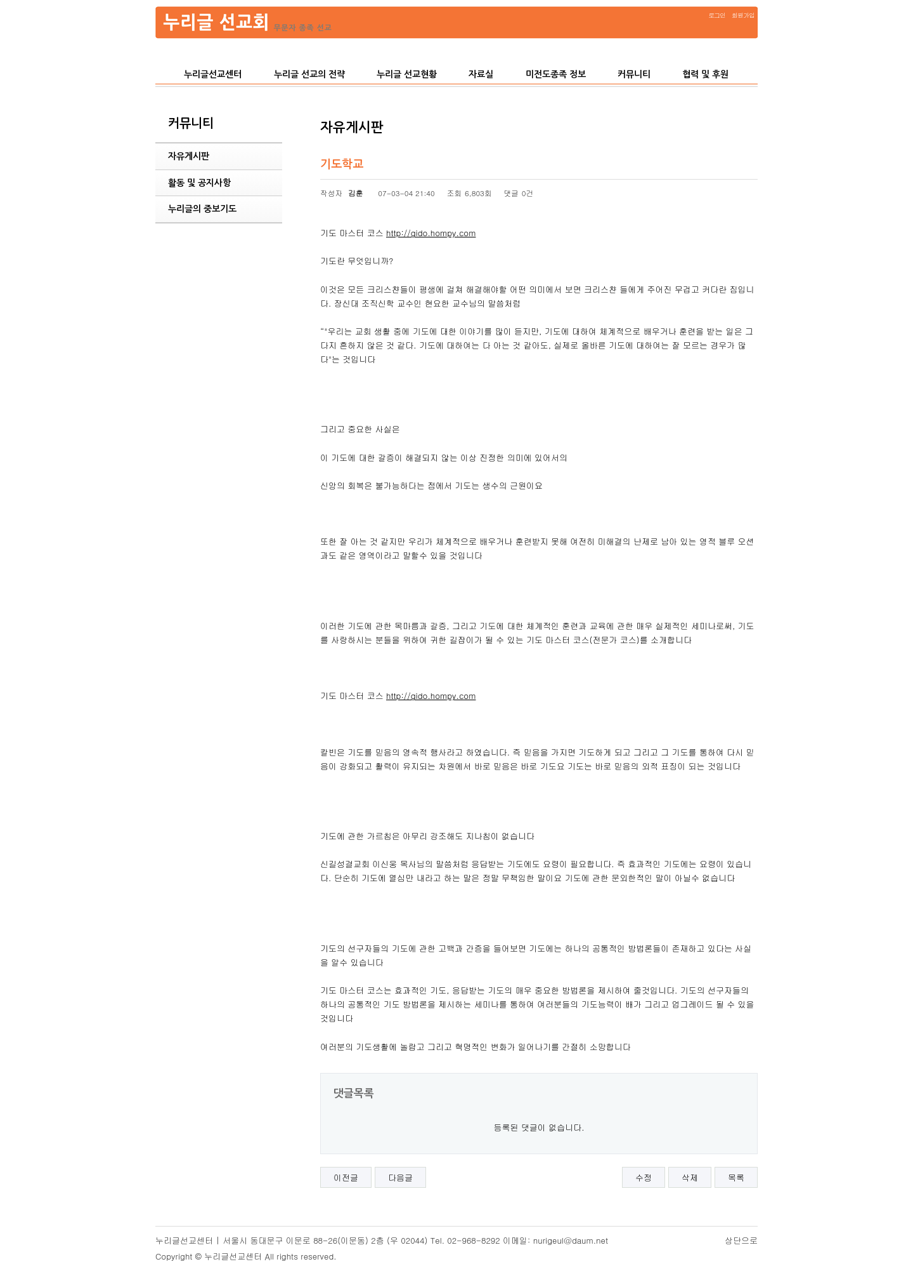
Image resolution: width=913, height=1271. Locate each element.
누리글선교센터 (213, 74)
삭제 (690, 1177)
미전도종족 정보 (556, 74)
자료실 (481, 74)
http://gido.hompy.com (431, 233)
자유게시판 (188, 156)
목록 (736, 1177)
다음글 (400, 1177)
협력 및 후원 (705, 74)
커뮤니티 (634, 74)
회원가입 (743, 15)
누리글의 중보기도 (202, 208)
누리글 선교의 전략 (309, 74)
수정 (643, 1177)
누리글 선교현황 (407, 74)
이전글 (345, 1177)
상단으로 (741, 1240)
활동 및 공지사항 (199, 182)
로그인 (716, 15)
